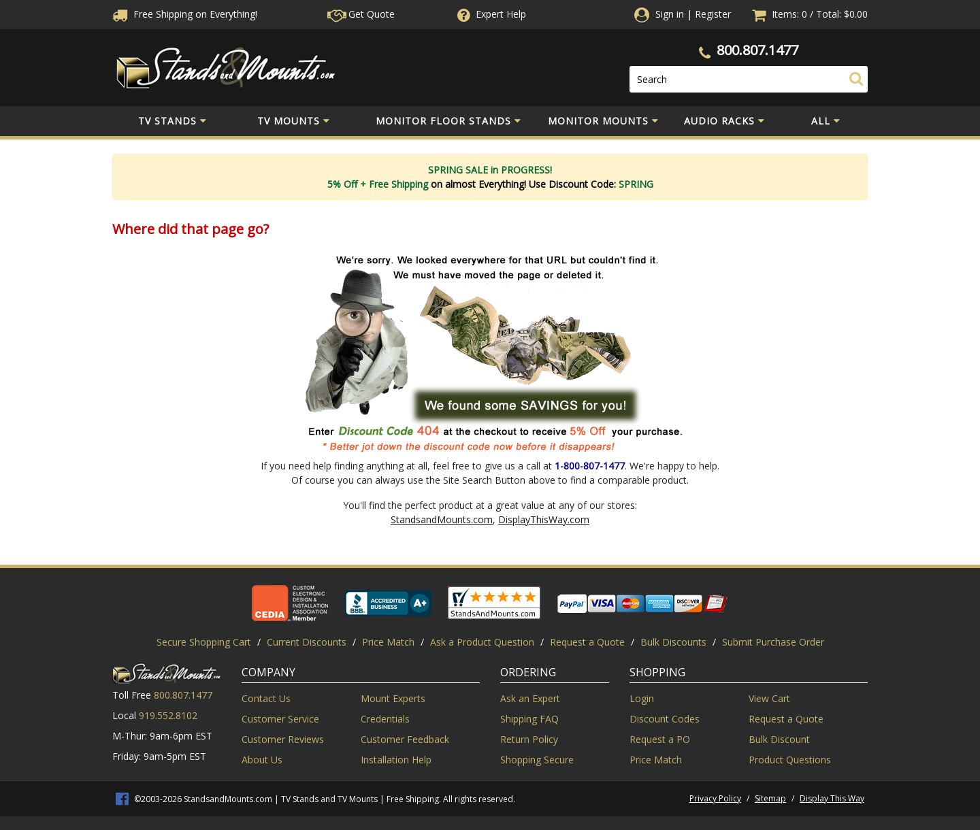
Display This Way (832, 798)
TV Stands (172, 121)
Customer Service (280, 718)
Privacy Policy (715, 798)
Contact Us (266, 698)
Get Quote (361, 13)
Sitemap (770, 798)
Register (713, 13)
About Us (262, 759)
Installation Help (396, 759)
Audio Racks (724, 121)
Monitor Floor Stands (448, 121)
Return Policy (529, 739)
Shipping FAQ (529, 718)
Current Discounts (306, 641)
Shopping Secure (537, 759)
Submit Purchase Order (773, 641)
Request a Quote (587, 641)
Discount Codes (665, 718)
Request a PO (660, 739)
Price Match (388, 641)
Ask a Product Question (482, 641)
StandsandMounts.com (442, 519)
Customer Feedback (405, 739)
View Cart (769, 698)
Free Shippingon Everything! (184, 13)
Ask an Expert (530, 698)
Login (642, 698)
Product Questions (790, 759)
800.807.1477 (757, 50)
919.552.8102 (168, 715)
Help (490, 13)
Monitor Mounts (603, 121)
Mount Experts (393, 698)
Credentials (385, 718)
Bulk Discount (779, 739)
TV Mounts (293, 121)
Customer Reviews (283, 739)
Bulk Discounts (673, 641)
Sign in (669, 13)
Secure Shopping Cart (204, 641)
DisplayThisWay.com (543, 519)
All (825, 121)
